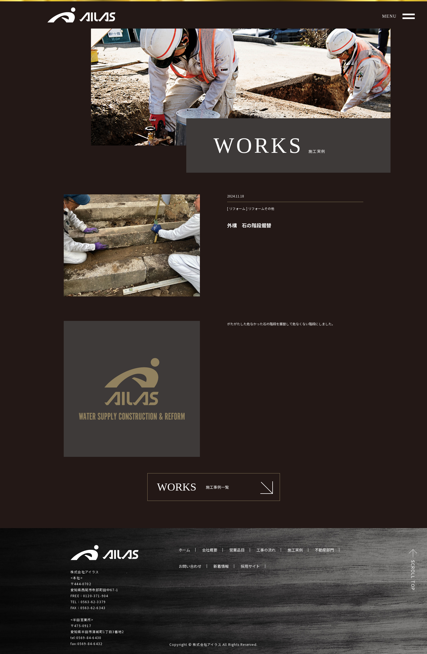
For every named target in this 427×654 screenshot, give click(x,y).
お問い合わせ (190, 566)
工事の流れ (266, 550)
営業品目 (237, 550)
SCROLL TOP (413, 575)
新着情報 (221, 566)
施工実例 (295, 550)
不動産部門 (324, 550)
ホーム (184, 550)
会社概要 (209, 550)
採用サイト (250, 566)
